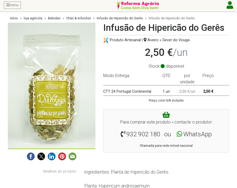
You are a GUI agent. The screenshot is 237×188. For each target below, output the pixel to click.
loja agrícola (33, 18)
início (14, 18)
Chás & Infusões (78, 18)
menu (12, 5)
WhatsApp (197, 134)
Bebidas (54, 18)
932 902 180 (143, 134)
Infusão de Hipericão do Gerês (120, 18)
